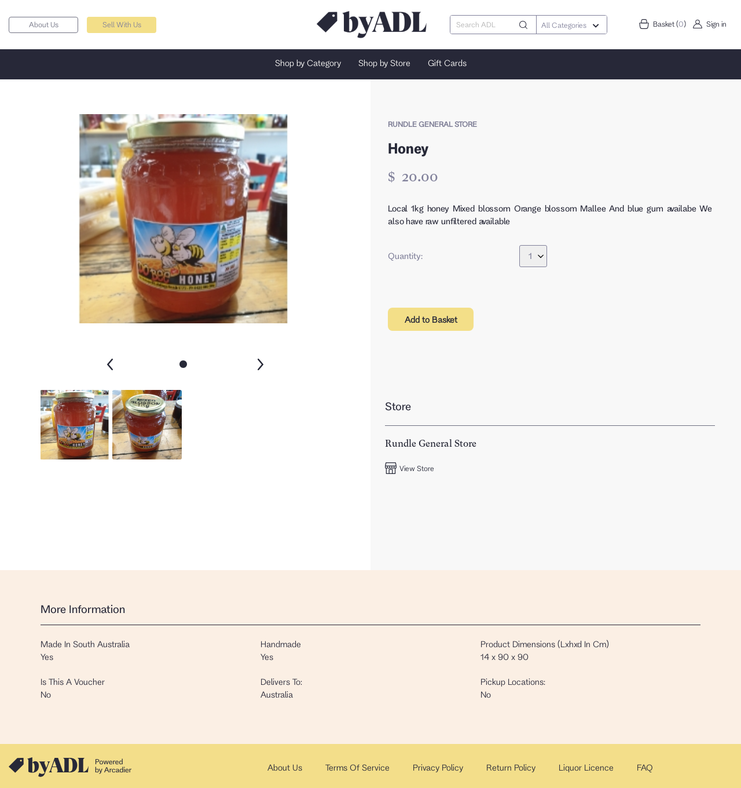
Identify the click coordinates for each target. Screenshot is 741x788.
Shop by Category (308, 63)
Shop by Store (384, 63)
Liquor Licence (586, 767)
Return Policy (510, 767)
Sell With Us (121, 24)
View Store (409, 468)
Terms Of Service (357, 767)
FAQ (645, 767)
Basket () (662, 24)
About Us (43, 24)
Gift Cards (447, 63)
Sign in (709, 24)
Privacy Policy (438, 767)
